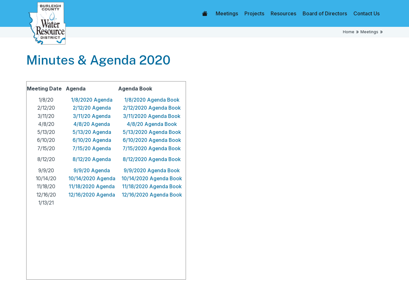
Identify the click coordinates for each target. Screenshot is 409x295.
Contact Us (366, 13)
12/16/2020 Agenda (91, 195)
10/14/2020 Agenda (91, 178)
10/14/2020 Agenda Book (151, 178)
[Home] (47, 23)
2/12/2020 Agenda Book (152, 108)
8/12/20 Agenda (92, 159)
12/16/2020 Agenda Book (152, 195)
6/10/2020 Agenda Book (152, 140)
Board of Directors (325, 13)
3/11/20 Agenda (92, 116)
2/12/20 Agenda (92, 108)
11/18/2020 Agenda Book (152, 186)
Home (204, 13)
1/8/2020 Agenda (91, 100)
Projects (254, 13)
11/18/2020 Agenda (92, 186)
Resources (283, 13)
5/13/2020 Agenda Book (152, 132)
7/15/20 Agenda (92, 148)
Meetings (227, 13)
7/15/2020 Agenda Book (152, 148)
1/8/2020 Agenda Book (152, 100)
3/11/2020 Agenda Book (152, 116)
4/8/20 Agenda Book (152, 124)
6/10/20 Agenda (92, 140)
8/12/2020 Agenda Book (152, 159)
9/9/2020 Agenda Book (152, 170)
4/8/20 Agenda (91, 124)
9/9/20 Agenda (91, 170)
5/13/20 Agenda (92, 132)
